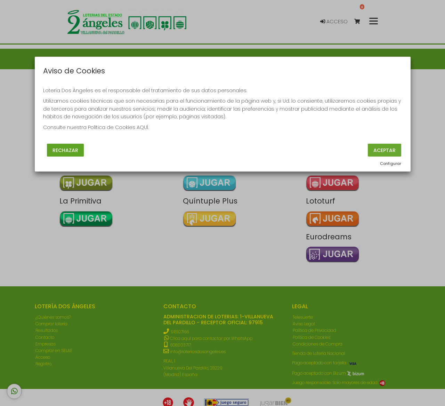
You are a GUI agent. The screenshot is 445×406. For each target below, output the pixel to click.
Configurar (390, 163)
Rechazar (65, 149)
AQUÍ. (143, 127)
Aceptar (384, 149)
